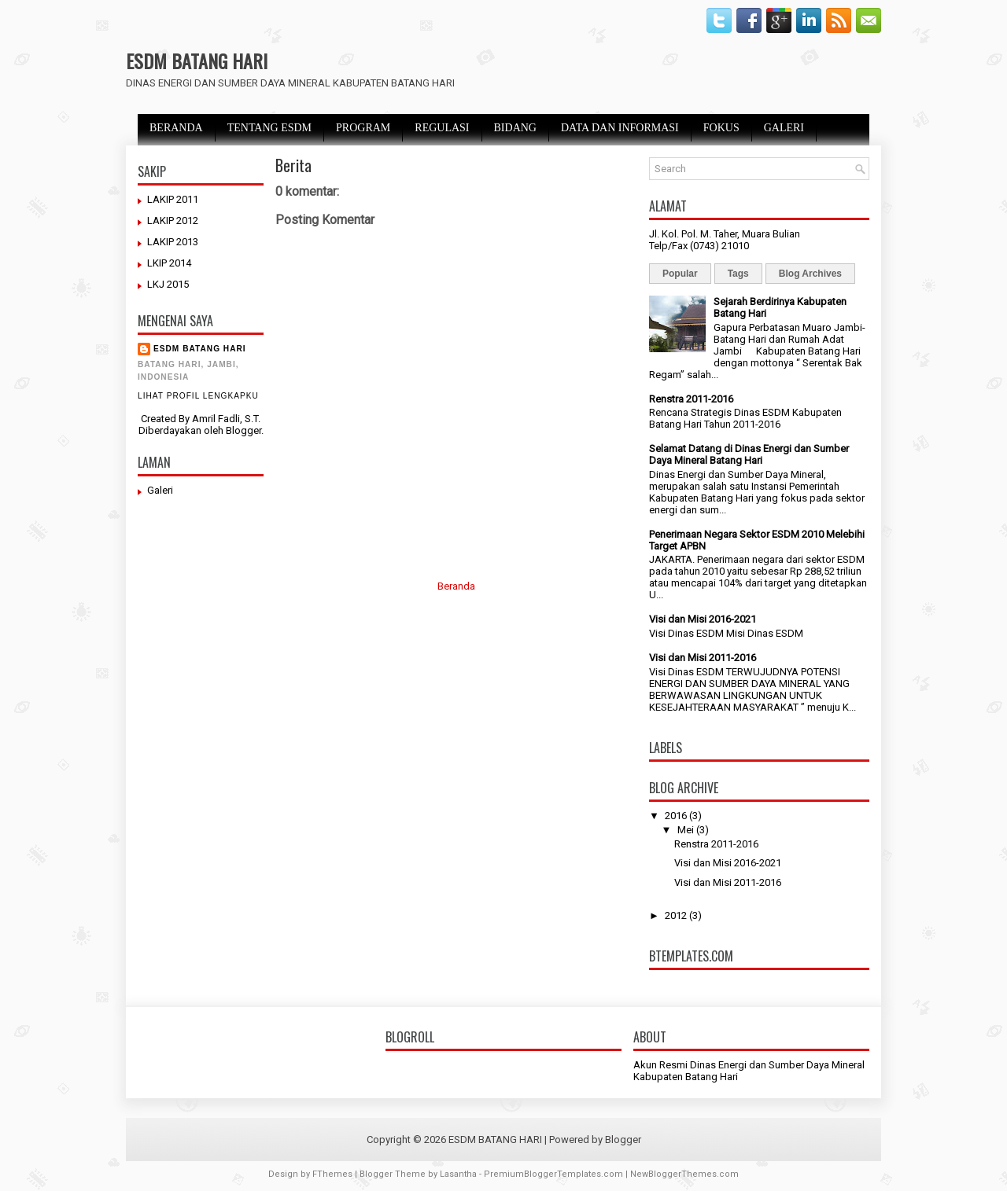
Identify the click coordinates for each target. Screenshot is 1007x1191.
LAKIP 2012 (172, 220)
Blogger (243, 430)
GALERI (784, 128)
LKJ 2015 (168, 284)
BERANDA (176, 128)
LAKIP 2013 (172, 242)
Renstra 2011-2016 (691, 399)
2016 (676, 816)
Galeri (160, 490)
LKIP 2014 (169, 263)
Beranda (456, 586)
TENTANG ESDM (269, 128)
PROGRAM (363, 128)
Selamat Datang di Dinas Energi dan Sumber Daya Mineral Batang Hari (749, 454)
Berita (293, 165)
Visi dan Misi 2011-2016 (702, 658)
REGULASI (442, 128)
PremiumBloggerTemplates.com (553, 1174)
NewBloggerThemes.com (684, 1174)
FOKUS (721, 128)
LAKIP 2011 (172, 199)
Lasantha (458, 1174)
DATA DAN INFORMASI (620, 128)
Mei (685, 830)
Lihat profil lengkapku (198, 395)
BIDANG (515, 128)
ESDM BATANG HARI (196, 60)
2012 (676, 915)
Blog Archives (810, 273)
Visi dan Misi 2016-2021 (702, 619)
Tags (738, 273)
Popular (680, 273)
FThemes (332, 1174)
